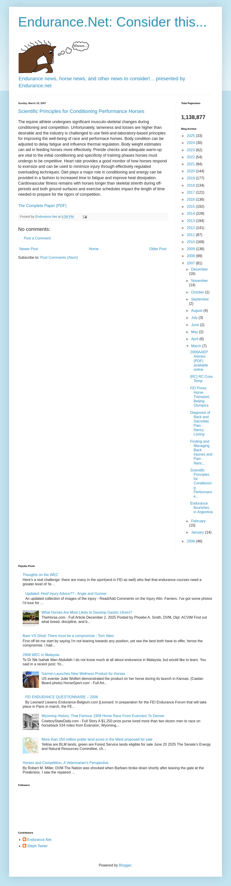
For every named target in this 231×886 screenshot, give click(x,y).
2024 (191, 143)
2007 (191, 263)
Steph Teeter (37, 846)
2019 (191, 178)
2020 (191, 171)
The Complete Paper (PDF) (42, 205)
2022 (191, 157)
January (198, 532)
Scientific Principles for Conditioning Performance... (201, 483)
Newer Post (28, 249)
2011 (191, 235)
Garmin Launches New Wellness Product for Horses (83, 674)
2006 (191, 541)
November (199, 281)
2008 (191, 256)
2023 (191, 150)
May (195, 332)
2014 (191, 213)
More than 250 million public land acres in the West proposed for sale (96, 739)
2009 (191, 249)
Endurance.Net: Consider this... (112, 21)
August (197, 310)
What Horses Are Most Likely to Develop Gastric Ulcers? (86, 612)
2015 (191, 206)
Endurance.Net (39, 840)
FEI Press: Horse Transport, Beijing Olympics (200, 397)
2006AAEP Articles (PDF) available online (199, 360)
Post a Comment (37, 238)
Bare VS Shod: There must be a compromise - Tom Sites (68, 636)
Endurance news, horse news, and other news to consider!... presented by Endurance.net (102, 78)
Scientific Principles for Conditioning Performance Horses (81, 111)
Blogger (125, 865)
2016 (191, 199)
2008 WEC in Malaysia (41, 655)
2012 (191, 228)
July (195, 318)
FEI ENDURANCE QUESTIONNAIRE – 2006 (61, 697)
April (195, 339)
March (196, 346)
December (199, 269)
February (198, 521)
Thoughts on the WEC (40, 575)
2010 (191, 242)
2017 (191, 192)
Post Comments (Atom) (59, 257)
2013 (191, 221)
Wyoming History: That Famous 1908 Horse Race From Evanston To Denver (102, 716)
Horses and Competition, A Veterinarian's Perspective (65, 763)
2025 (191, 136)
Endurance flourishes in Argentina (201, 507)
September (200, 299)
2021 (191, 164)
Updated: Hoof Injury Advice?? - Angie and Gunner (65, 594)
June (195, 325)
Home (94, 249)
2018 (191, 185)
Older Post (157, 249)
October (198, 292)
